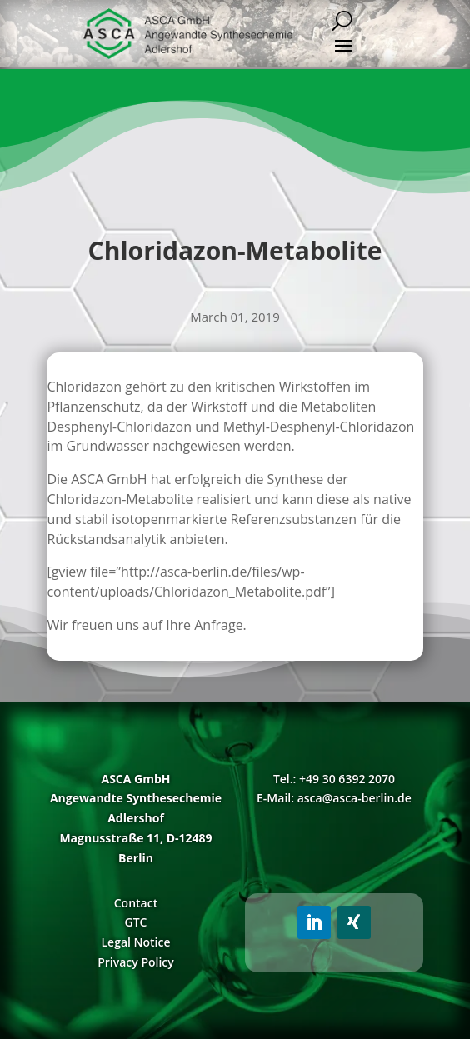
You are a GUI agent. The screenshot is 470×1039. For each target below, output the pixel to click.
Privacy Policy (136, 962)
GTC (136, 922)
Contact (136, 903)
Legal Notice (135, 942)
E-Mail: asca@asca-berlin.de (334, 798)
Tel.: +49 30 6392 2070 (334, 779)
